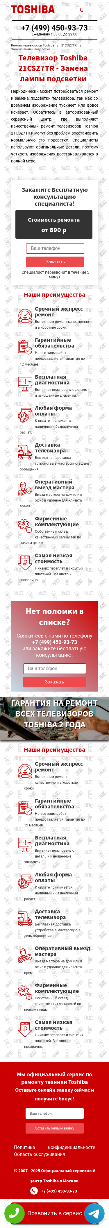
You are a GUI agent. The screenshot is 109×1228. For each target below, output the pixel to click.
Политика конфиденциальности (54, 1147)
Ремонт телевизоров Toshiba (32, 45)
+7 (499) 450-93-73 (54, 28)
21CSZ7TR (69, 45)
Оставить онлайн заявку (54, 1128)
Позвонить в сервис (54, 1213)
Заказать (55, 261)
